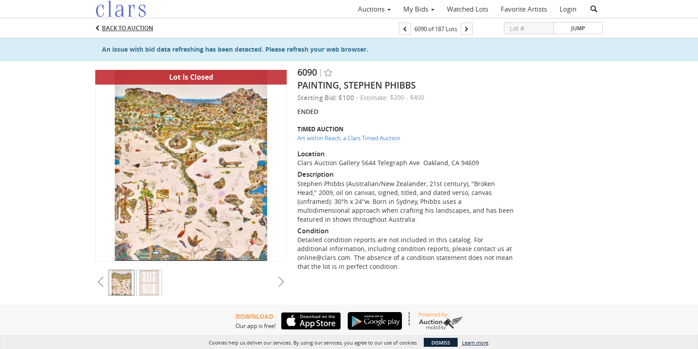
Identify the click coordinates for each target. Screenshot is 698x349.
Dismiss (440, 342)
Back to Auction (127, 28)
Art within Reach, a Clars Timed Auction (348, 138)
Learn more (475, 342)
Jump (578, 28)
